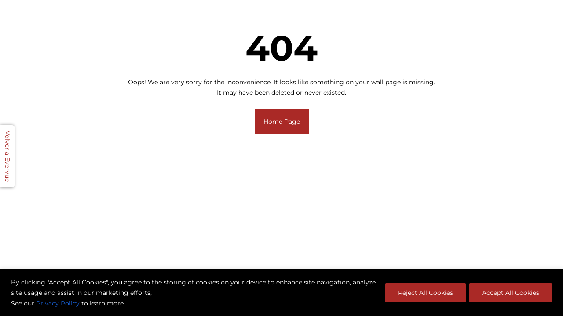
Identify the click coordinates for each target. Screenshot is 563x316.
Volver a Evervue (7, 156)
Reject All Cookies (425, 293)
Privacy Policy (58, 303)
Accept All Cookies (510, 293)
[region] (281, 292)
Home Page (281, 122)
